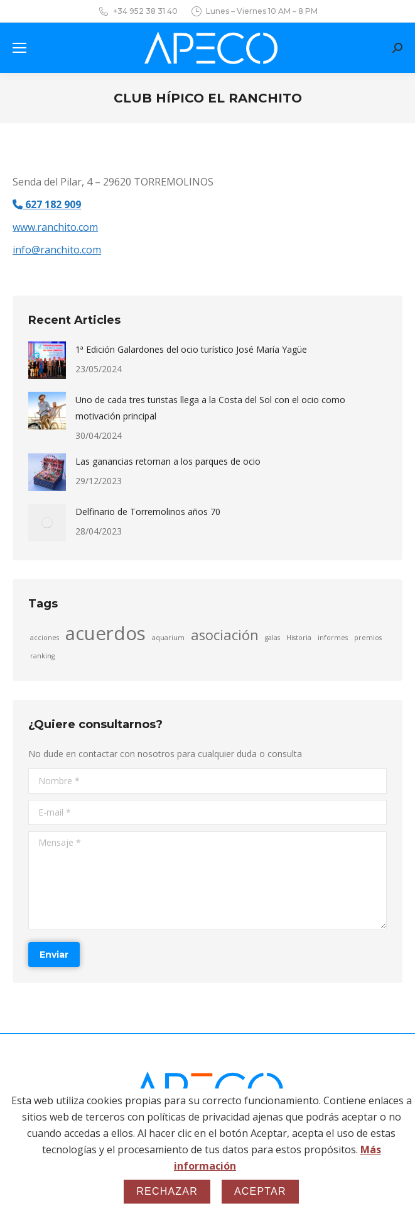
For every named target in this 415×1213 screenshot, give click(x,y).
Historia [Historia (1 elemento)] (298, 637)
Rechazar (167, 1191)
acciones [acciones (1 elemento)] (44, 637)
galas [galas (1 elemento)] (272, 637)
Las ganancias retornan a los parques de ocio (168, 461)
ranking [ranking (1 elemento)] (42, 655)
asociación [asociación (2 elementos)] (225, 635)
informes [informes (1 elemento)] (333, 637)
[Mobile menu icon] (19, 48)
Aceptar (260, 1191)
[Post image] (47, 360)
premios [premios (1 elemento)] (368, 637)
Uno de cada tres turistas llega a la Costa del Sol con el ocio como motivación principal (210, 408)
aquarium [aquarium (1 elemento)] (168, 637)
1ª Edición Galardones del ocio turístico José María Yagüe (191, 349)
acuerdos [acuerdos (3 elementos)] (105, 633)
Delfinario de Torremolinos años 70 (147, 512)
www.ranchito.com (55, 227)
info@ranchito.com (57, 250)
